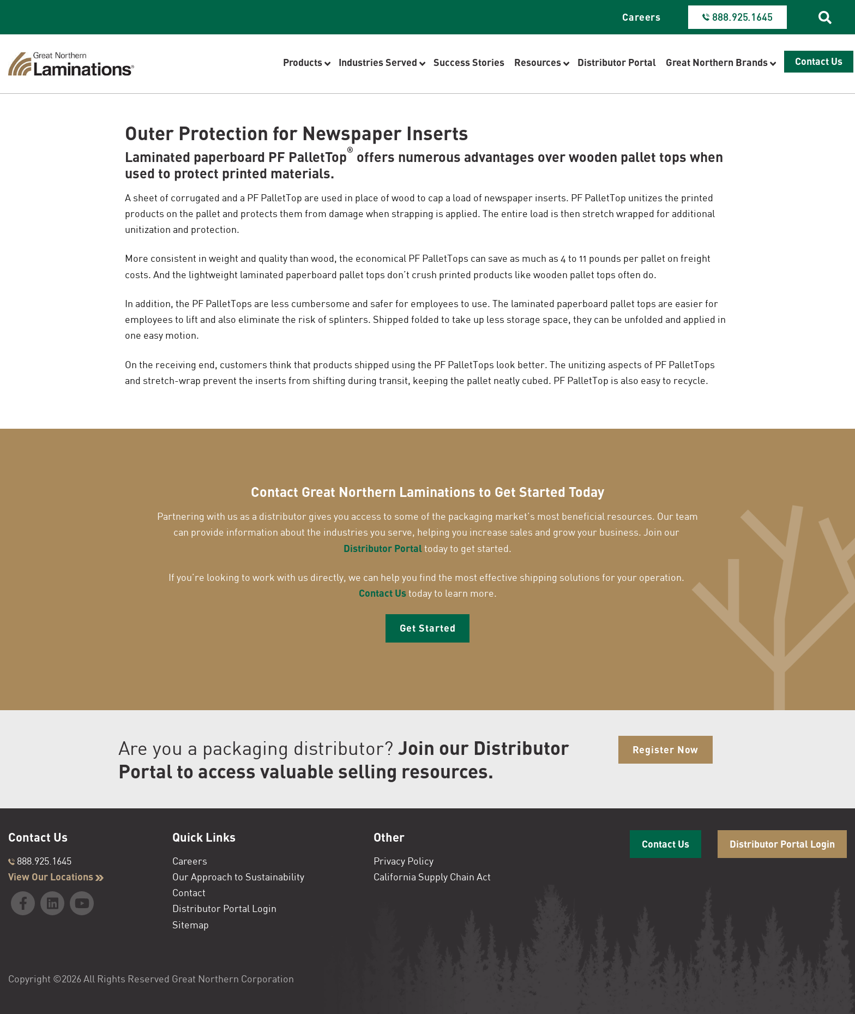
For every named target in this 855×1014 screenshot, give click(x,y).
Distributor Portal (383, 548)
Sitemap (190, 925)
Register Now (666, 749)
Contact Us (382, 593)
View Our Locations (56, 877)
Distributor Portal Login (224, 908)
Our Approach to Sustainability (238, 877)
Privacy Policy (403, 861)
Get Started (428, 628)
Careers (641, 17)
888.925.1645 (39, 861)
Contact (189, 892)
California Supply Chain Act (432, 877)
